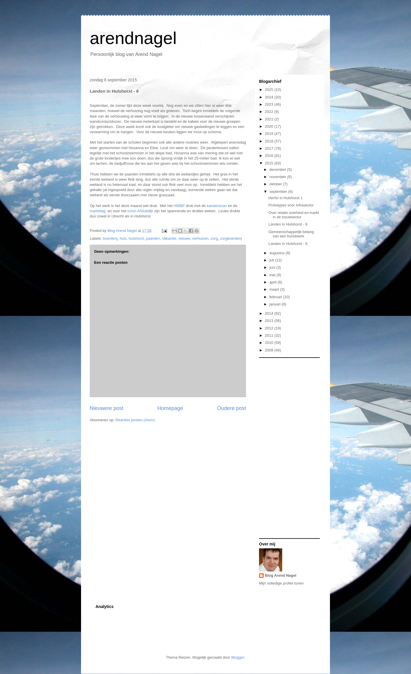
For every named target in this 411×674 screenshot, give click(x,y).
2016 (269, 155)
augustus (277, 253)
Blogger (237, 657)
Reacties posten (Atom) (135, 420)
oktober (276, 184)
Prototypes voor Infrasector (290, 205)
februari (276, 297)
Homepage (170, 408)
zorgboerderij (231, 238)
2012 (269, 328)
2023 (269, 104)
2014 (269, 313)
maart (274, 289)
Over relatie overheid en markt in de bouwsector (293, 214)
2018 (269, 141)
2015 (269, 163)
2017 (269, 148)
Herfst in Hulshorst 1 (285, 198)
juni (272, 267)
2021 (269, 119)
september (278, 191)
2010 (269, 342)
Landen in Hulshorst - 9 (287, 224)
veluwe (184, 238)
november (278, 177)
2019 (269, 133)
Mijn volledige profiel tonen (281, 583)
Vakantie (169, 238)
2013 (269, 320)
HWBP (179, 206)
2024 (269, 97)
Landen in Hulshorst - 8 (287, 243)
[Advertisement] (282, 447)
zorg (214, 238)
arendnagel (133, 38)
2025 (269, 89)
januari (275, 304)
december (278, 169)
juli (272, 260)
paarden (153, 238)
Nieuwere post (106, 408)
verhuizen (200, 238)
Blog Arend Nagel (280, 575)
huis (123, 238)
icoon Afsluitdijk (140, 211)
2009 (269, 350)
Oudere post (231, 408)
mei (273, 275)
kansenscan (217, 206)
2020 (269, 126)
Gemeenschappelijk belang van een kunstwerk (291, 234)
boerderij (110, 238)
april (273, 282)
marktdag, (98, 211)
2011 (269, 335)
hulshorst (136, 238)
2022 (269, 111)
